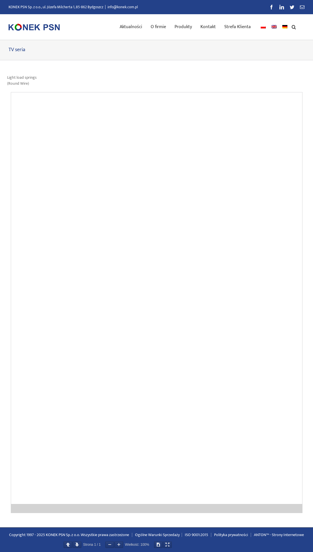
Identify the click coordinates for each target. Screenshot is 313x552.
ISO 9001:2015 (196, 535)
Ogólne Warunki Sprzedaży (157, 535)
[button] (294, 26)
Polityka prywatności (231, 535)
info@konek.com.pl (122, 7)
